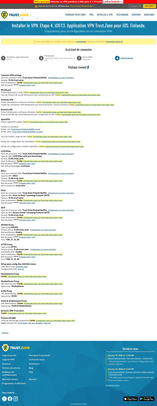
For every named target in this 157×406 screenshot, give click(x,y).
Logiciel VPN (8, 359)
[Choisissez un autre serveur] (61, 77)
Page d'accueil (9, 355)
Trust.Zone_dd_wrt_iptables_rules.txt (34, 323)
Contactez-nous (36, 359)
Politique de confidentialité (9, 373)
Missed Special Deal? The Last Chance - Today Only (130, 358)
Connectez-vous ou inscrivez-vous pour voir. (43, 82)
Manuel (32, 379)
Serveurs (136, 15)
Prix (92, 15)
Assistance (149, 15)
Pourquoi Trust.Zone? (75, 15)
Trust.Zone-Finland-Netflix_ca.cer (25, 129)
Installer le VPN (105, 15)
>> (113, 1)
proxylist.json (22, 266)
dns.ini (21, 269)
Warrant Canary (10, 379)
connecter (81, 41)
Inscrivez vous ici (114, 41)
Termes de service (11, 368)
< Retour (5, 333)
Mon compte (149, 6)
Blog (31, 368)
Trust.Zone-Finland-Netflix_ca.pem (27, 131)
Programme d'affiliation (14, 383)
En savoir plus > (113, 385)
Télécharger (122, 15)
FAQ (31, 372)
